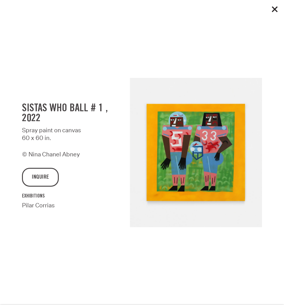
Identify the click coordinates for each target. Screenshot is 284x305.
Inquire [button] (40, 178)
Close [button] (275, 9)
